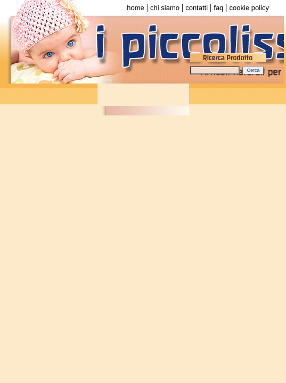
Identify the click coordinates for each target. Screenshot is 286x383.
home (135, 8)
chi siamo (164, 8)
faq (218, 8)
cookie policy (249, 8)
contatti (196, 8)
